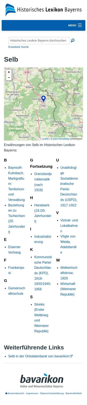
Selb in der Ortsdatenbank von (38, 356)
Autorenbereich (14, 393)
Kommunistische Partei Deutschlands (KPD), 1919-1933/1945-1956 (43, 273)
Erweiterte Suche (18, 46)
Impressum (32, 393)
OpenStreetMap (61, 138)
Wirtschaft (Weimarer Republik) (68, 289)
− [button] (9, 77)
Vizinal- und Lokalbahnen (69, 225)
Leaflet (45, 138)
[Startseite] (43, 9)
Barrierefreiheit (74, 393)
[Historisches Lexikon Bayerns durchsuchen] (39, 40)
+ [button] (9, 72)
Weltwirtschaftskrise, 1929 (69, 273)
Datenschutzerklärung (52, 393)
